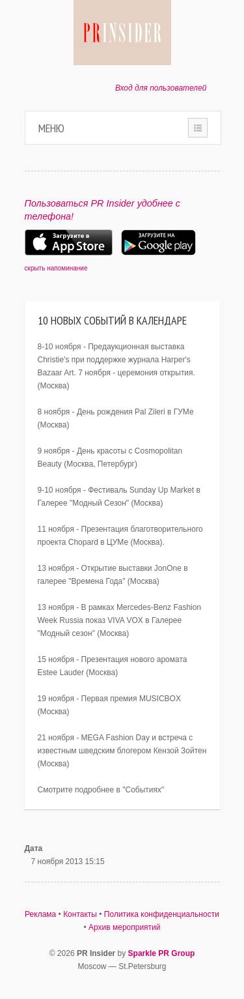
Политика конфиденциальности (161, 914)
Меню (51, 128)
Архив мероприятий (124, 927)
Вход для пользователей (161, 88)
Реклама (40, 914)
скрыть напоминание (56, 268)
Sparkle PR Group (161, 953)
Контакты (80, 914)
